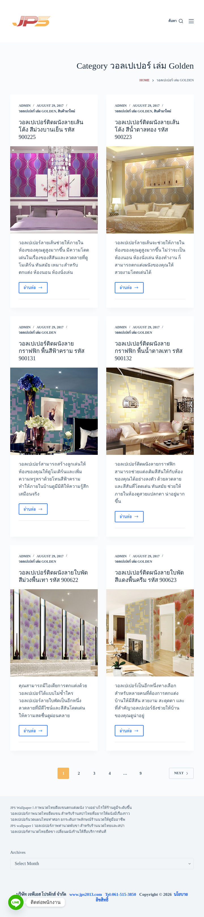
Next (181, 773)
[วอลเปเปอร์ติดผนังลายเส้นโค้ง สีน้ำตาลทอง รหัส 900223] (150, 189)
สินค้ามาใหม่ (66, 111)
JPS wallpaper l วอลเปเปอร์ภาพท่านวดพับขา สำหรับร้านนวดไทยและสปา (67, 826)
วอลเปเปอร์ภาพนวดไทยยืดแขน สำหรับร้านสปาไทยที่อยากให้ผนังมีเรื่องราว (70, 813)
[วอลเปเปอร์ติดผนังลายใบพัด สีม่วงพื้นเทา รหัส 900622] (54, 632)
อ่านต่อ (36, 289)
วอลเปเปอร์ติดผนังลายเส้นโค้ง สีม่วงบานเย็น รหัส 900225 (51, 129)
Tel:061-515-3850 (122, 894)
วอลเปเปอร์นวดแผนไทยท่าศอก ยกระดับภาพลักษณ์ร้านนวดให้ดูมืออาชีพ (67, 819)
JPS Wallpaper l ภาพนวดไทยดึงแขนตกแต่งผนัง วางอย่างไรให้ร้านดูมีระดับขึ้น (71, 807)
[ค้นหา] (176, 21)
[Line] (16, 902)
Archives (18, 852)
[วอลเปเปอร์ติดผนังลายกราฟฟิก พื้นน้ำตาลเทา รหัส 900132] (150, 411)
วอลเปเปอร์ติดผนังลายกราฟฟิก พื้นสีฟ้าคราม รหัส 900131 (51, 350)
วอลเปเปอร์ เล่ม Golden (37, 111)
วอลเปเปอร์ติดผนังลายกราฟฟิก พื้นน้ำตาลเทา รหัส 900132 (148, 350)
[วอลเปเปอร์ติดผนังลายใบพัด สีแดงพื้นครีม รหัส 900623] (150, 632)
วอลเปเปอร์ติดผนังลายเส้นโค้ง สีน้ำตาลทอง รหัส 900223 (147, 129)
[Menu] (191, 21)
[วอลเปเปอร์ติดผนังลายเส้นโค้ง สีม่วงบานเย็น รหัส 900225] (54, 189)
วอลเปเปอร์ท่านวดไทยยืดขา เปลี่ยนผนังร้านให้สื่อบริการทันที (58, 831)
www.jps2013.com (87, 894)
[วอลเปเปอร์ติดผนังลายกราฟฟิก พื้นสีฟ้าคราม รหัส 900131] (54, 411)
